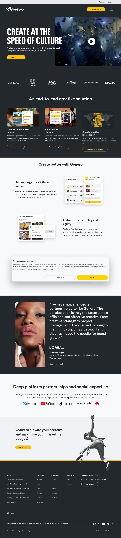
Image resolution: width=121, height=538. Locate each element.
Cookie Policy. (26, 531)
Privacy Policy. (16, 531)
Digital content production (16, 479)
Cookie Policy (38, 269)
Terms (68, 484)
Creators (102, 2)
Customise (60, 278)
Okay (92, 278)
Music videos (11, 502)
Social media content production (18, 488)
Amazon (39, 479)
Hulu (38, 484)
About (53, 479)
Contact (54, 498)
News (53, 484)
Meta (38, 488)
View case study (56, 358)
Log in (110, 2)
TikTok (39, 498)
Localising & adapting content (17, 484)
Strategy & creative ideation (16, 493)
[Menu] (111, 9)
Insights (53, 488)
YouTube (40, 502)
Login (68, 479)
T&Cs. (8, 531)
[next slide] (62, 364)
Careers (54, 493)
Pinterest (40, 493)
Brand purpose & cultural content (18, 498)
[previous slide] (51, 364)
